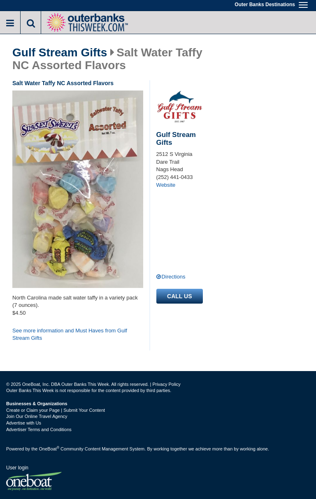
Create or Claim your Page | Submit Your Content (55, 410)
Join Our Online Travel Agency (36, 416)
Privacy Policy (166, 384)
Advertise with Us (23, 422)
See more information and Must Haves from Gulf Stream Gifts (69, 334)
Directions (174, 277)
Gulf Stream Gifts (59, 52)
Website (166, 185)
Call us (179, 296)
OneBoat (49, 448)
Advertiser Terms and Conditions (39, 429)
